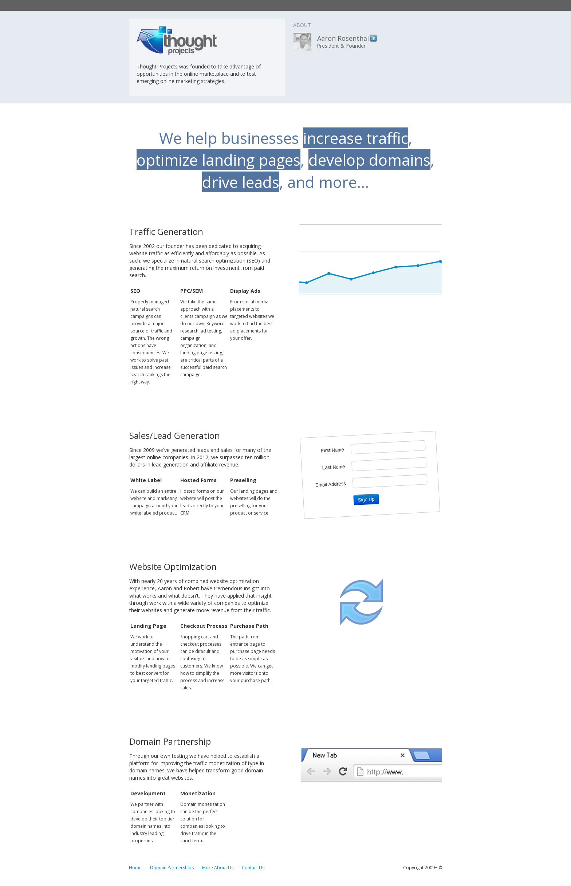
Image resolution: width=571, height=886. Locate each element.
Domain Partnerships (172, 868)
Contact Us (253, 868)
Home (135, 868)
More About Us (217, 868)
